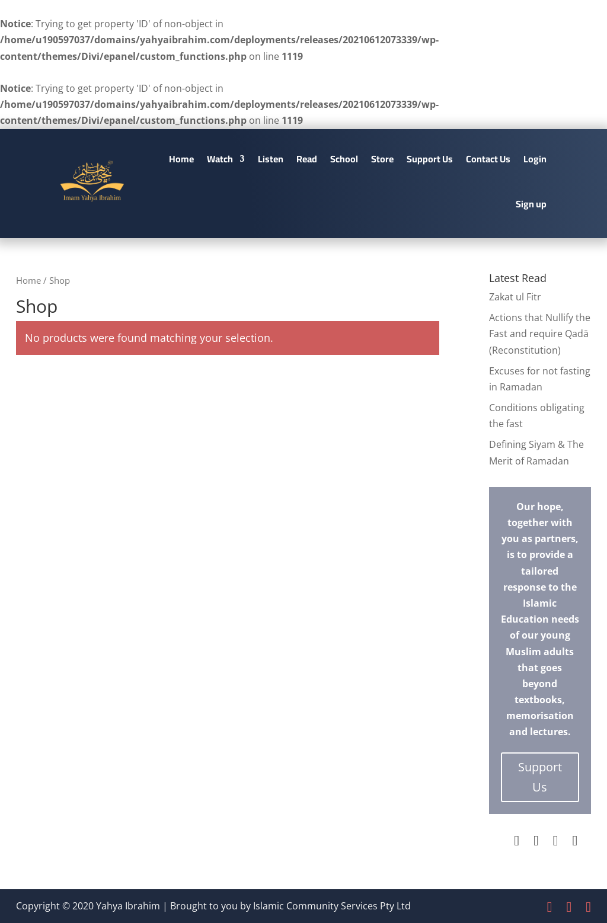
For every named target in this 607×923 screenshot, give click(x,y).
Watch (220, 159)
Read (306, 159)
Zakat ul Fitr (515, 296)
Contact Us (488, 159)
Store (382, 159)
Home (181, 159)
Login (535, 159)
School (344, 159)
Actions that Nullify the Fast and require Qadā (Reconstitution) (539, 333)
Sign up (531, 204)
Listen (270, 159)
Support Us (430, 159)
